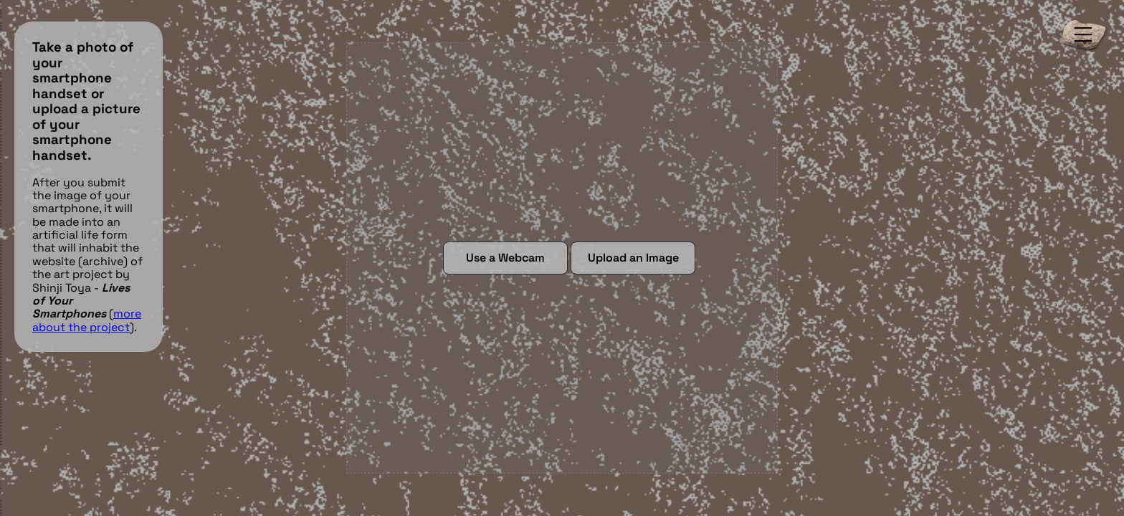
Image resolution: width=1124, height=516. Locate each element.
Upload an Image (633, 257)
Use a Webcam (505, 257)
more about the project (86, 320)
